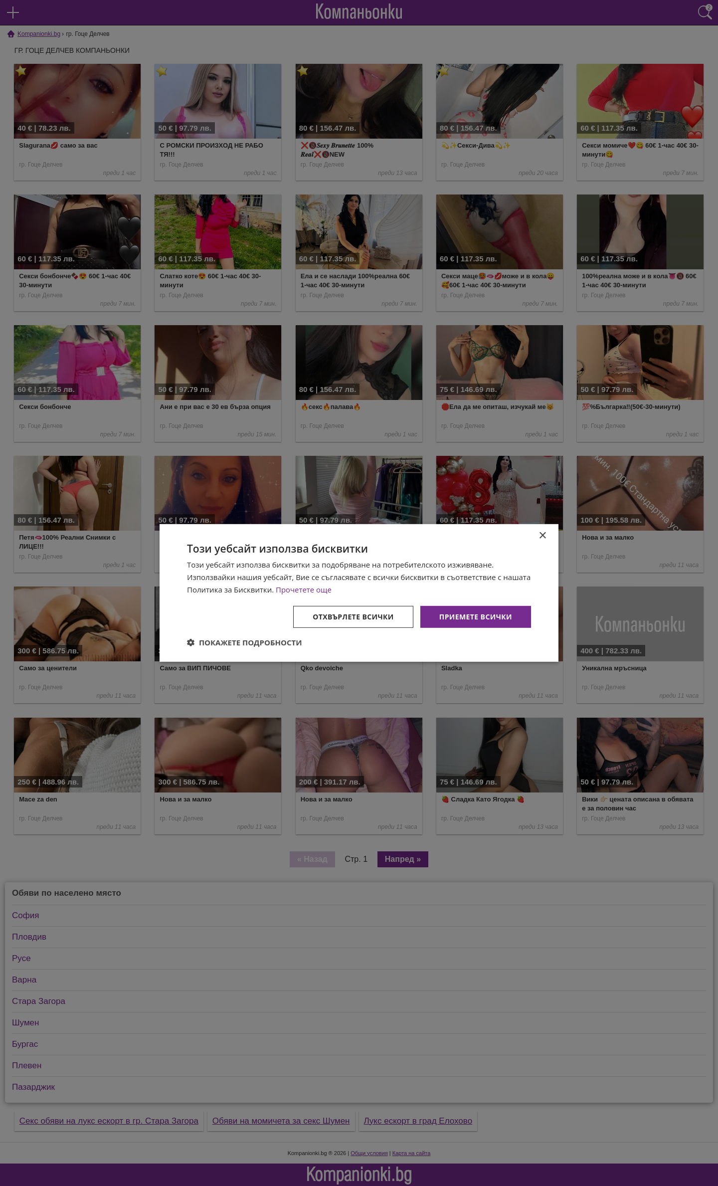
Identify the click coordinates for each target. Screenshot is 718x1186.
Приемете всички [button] (475, 616)
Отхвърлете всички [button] (353, 616)
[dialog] (359, 593)
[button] (244, 642)
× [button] (542, 536)
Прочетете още (304, 589)
